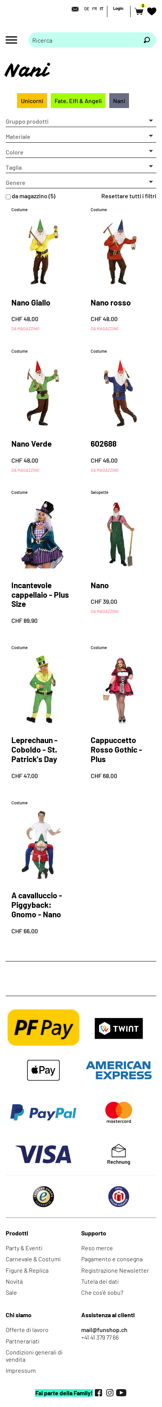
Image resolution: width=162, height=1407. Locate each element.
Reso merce (97, 1247)
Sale (11, 1292)
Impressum (21, 1370)
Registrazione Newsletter (115, 1270)
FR (94, 8)
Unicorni (32, 100)
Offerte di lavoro (27, 1329)
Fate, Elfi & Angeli (78, 100)
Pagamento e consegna (112, 1258)
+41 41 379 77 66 (100, 1337)
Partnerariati (22, 1341)
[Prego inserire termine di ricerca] (82, 40)
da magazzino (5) (33, 195)
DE (87, 8)
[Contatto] (73, 9)
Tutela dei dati (100, 1281)
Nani (119, 100)
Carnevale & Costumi (33, 1258)
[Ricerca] (146, 40)
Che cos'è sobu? (102, 1292)
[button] (81, 121)
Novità (14, 1281)
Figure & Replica (27, 1270)
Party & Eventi (24, 1247)
